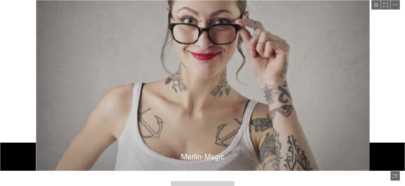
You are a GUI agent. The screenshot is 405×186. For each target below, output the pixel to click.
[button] (376, 5)
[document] (202, 93)
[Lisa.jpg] (202, 85)
